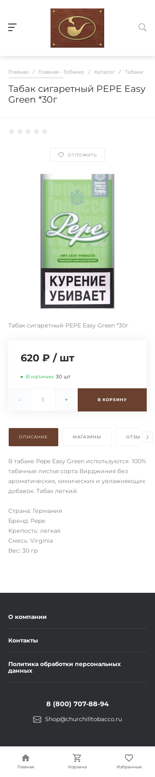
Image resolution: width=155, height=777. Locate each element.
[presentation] (147, 437)
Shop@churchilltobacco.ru (83, 719)
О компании (27, 617)
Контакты (23, 640)
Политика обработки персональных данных (64, 667)
